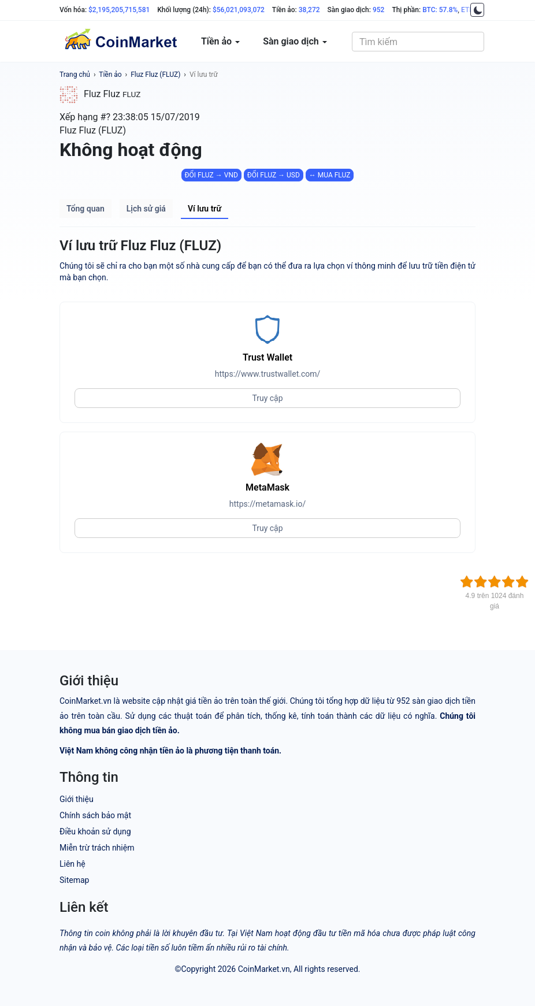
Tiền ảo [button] (220, 41)
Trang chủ (75, 74)
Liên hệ (73, 863)
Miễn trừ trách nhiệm (97, 847)
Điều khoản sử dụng (95, 831)
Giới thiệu (77, 799)
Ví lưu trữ (204, 74)
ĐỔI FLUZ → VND (211, 175)
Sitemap (74, 880)
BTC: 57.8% (440, 10)
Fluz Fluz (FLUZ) (155, 74)
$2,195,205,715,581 (119, 10)
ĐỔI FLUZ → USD (273, 175)
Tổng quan (85, 208)
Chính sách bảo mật (95, 815)
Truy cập (267, 398)
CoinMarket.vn (264, 969)
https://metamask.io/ (267, 503)
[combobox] (418, 41)
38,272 (309, 10)
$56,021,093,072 (239, 10)
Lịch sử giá (146, 208)
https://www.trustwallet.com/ (268, 373)
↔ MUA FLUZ (330, 175)
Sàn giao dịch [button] (295, 41)
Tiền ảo (110, 74)
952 (378, 10)
